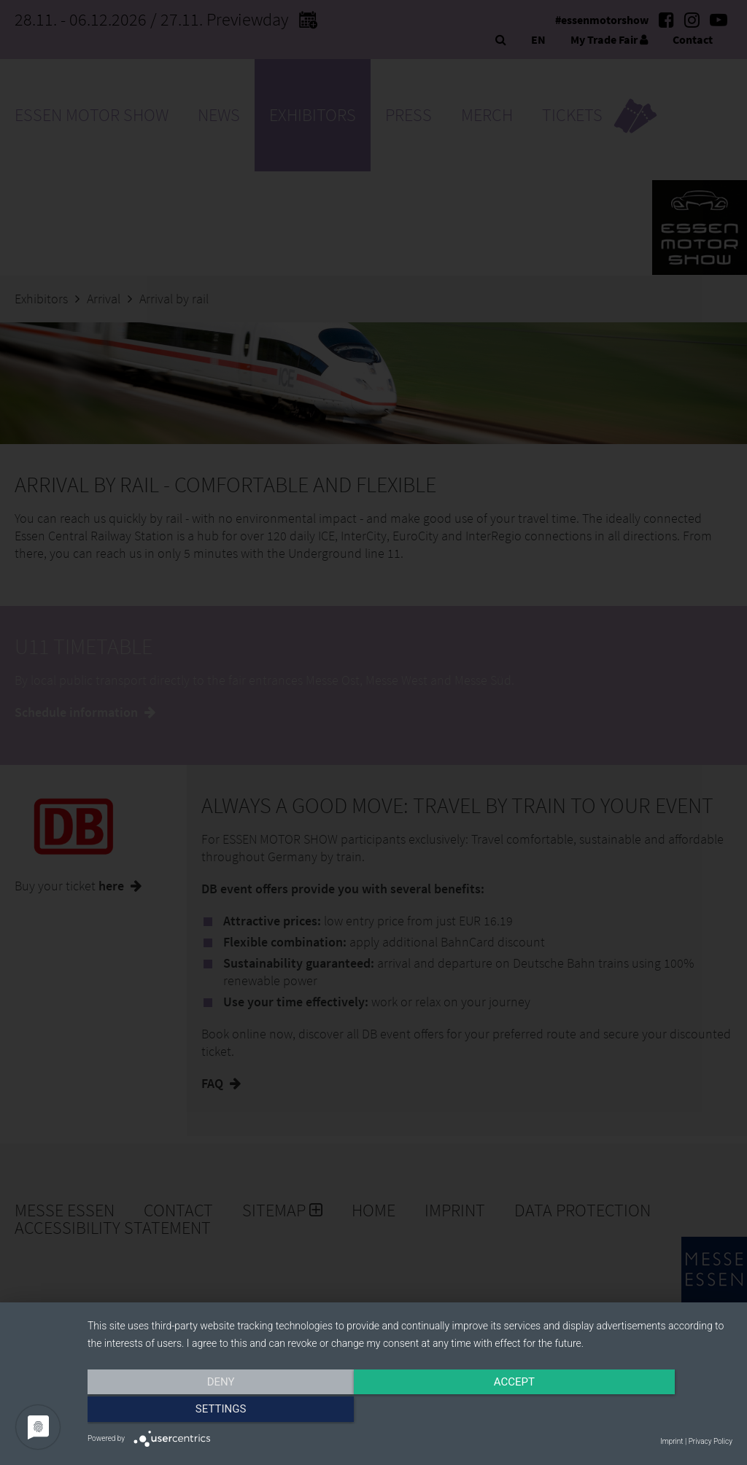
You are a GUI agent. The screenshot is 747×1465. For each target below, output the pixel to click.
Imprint (671, 1441)
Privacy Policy (710, 1441)
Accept (410, 1411)
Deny (184, 1411)
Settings (636, 1411)
